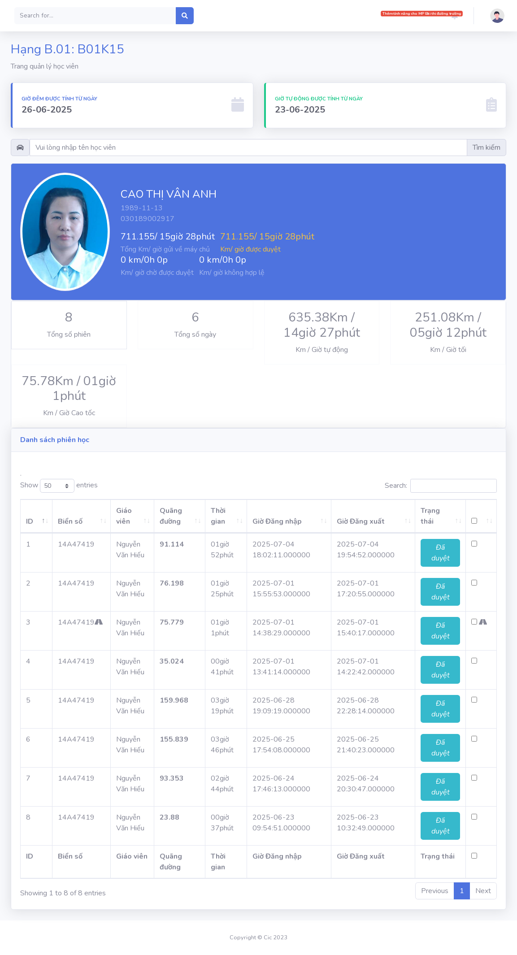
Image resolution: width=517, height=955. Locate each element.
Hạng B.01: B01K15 (67, 49)
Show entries (59, 486)
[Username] (248, 147)
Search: (441, 486)
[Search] (95, 15)
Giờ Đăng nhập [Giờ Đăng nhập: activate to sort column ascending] (272, 521)
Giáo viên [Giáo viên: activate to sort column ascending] (108, 516)
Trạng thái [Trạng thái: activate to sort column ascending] (437, 516)
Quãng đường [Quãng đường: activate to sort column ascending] (162, 516)
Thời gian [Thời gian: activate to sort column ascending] (211, 516)
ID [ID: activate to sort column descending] (29, 521)
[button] (455, 15)
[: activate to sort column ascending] (483, 516)
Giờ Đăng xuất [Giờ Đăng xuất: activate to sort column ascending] (362, 521)
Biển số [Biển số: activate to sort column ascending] (64, 521)
